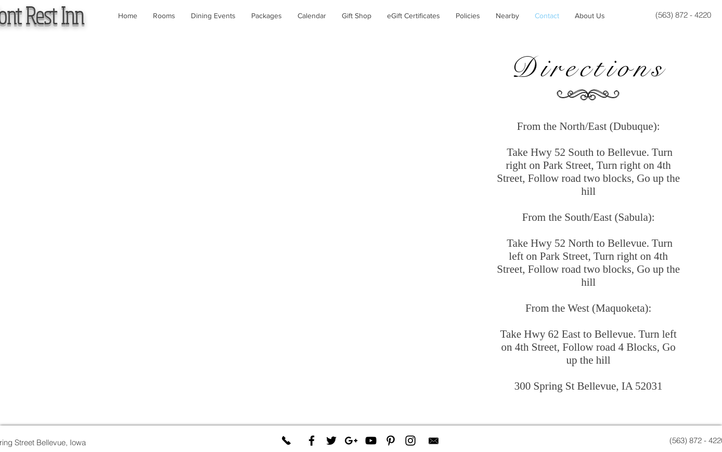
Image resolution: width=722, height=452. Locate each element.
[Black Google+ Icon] (351, 440)
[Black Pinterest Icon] (390, 440)
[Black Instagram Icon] (410, 440)
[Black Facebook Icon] (311, 440)
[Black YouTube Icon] (371, 440)
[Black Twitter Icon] (331, 440)
